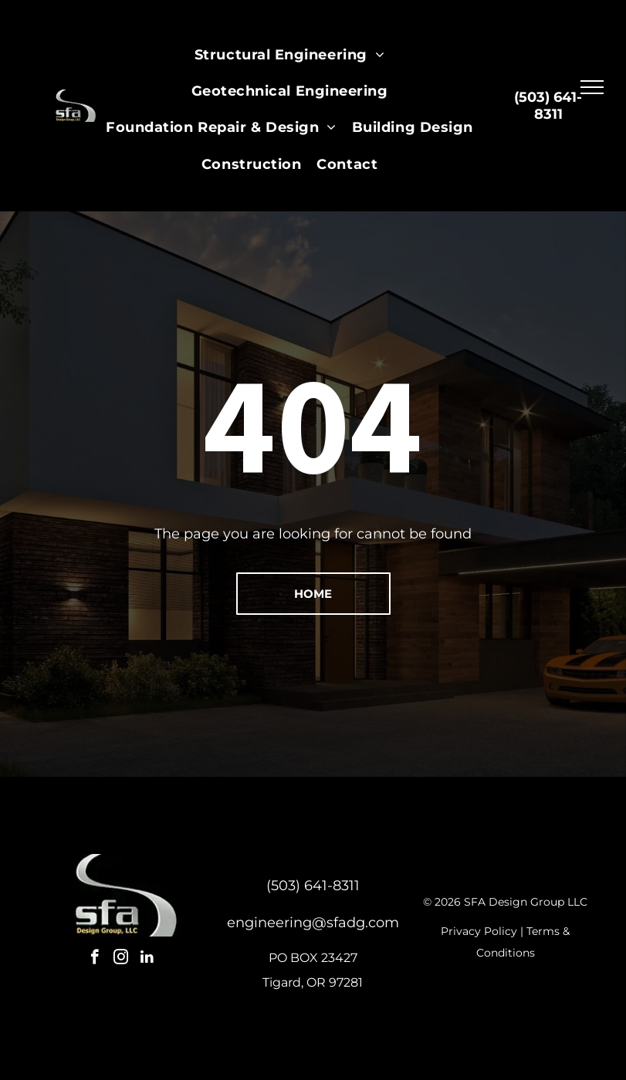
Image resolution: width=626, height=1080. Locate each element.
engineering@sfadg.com (313, 922)
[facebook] (94, 959)
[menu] (592, 87)
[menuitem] (289, 55)
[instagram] (121, 959)
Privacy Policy (479, 931)
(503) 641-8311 (313, 885)
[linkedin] (147, 959)
